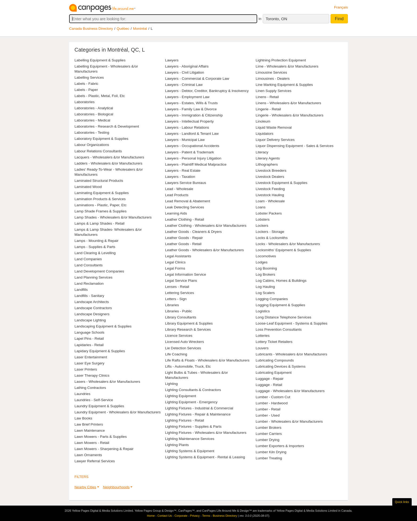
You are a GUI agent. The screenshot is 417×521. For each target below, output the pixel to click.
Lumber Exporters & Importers (280, 446)
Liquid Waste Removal (274, 127)
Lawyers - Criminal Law (184, 85)
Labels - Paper (86, 90)
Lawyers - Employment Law (187, 97)
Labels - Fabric (86, 84)
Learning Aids (176, 213)
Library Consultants (180, 317)
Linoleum (263, 121)
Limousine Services (271, 72)
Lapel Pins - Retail (89, 339)
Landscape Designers (92, 314)
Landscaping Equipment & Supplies (103, 326)
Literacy (262, 152)
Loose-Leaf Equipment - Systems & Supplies (291, 323)
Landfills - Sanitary (89, 296)
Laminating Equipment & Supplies (101, 193)
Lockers (262, 226)
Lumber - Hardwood (271, 403)
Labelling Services (89, 77)
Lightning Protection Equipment (281, 60)
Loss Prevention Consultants (279, 329)
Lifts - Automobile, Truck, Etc (188, 366)
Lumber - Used (268, 415)
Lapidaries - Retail (89, 345)
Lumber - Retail (268, 409)
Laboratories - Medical (92, 120)
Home (151, 515)
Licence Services (179, 336)
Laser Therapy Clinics (91, 375)
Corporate (180, 515)
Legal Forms (175, 268)
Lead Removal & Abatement (187, 201)
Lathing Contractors (90, 388)
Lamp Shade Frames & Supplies (100, 211)
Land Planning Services (93, 277)
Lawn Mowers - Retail (91, 443)
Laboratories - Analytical (93, 108)
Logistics (263, 311)
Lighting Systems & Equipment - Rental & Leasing (205, 457)
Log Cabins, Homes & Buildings (281, 281)
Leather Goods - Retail (183, 244)
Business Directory (225, 515)
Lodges (262, 262)
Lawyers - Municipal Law (185, 140)
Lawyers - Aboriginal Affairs (187, 66)
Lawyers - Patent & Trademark (189, 152)
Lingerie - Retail (268, 109)
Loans (260, 207)
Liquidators (264, 134)
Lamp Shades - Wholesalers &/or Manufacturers (113, 217)
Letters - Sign (176, 299)
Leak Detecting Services (184, 207)
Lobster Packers (269, 213)
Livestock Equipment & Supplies (281, 183)
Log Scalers (265, 293)
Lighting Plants (177, 445)
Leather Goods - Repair (184, 238)
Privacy (195, 515)
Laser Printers (85, 369)
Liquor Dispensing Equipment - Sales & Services (294, 146)
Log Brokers (265, 274)
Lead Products (177, 195)
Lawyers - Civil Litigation (184, 72)
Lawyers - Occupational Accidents (192, 146)
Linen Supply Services (273, 91)
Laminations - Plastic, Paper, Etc (100, 205)
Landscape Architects (91, 302)
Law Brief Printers (88, 424)
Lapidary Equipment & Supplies (99, 351)
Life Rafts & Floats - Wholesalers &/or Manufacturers (207, 360)
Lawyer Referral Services (94, 461)
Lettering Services (179, 293)
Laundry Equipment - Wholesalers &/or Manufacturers (117, 412)
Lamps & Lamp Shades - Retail (99, 223)
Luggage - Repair (269, 379)
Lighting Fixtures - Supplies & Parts (193, 426)
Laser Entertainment (90, 357)
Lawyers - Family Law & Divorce (191, 109)
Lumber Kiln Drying (271, 452)
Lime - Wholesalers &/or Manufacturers (287, 66)
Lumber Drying (267, 440)
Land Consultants (88, 265)
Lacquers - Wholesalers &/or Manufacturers (109, 157)
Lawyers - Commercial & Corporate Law (197, 79)
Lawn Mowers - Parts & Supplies (100, 437)
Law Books (83, 418)
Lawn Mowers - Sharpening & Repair (104, 449)
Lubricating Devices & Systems (280, 366)
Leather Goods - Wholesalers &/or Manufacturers (204, 250)
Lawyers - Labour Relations (187, 127)
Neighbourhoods (116, 487)
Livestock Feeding (270, 189)
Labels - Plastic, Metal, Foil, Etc (99, 96)
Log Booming (266, 268)
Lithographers (267, 164)
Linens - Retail (267, 97)
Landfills (81, 290)
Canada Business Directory (91, 29)
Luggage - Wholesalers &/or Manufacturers (290, 391)
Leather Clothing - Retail (184, 219)
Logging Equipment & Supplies (280, 305)
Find (339, 18)
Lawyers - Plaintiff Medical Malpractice (196, 164)
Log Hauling (265, 287)
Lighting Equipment (180, 396)
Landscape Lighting (90, 320)
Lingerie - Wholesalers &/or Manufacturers (289, 115)
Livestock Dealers (270, 177)
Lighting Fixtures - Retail (184, 420)
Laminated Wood (88, 187)
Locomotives (266, 256)
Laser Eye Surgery (89, 363)
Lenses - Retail (177, 287)
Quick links (402, 501)
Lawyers (172, 60)
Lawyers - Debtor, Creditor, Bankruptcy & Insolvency (207, 91)
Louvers (262, 348)
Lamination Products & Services (100, 199)
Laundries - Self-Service (93, 400)
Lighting (171, 384)
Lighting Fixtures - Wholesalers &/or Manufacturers (206, 433)
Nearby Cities (85, 487)
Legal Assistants (178, 256)
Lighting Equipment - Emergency (191, 402)
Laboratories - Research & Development (106, 126)
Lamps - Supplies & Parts (94, 247)
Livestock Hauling (270, 195)
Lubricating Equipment (273, 373)
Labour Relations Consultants (98, 151)
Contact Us (164, 515)
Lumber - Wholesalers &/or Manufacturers (289, 421)
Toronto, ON (276, 18)
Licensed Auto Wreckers (184, 342)
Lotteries (262, 336)
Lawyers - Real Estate (183, 171)
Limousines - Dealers (273, 79)
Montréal (140, 29)
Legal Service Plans (181, 281)
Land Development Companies (99, 271)
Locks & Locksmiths (271, 238)
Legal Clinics (175, 262)
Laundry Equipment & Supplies (99, 406)
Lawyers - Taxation (180, 177)
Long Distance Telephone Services (283, 317)
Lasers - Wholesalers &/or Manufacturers (107, 382)
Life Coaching (176, 354)
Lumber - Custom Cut (273, 397)
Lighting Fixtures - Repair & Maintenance (198, 414)
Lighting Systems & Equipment (189, 451)
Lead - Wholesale (179, 189)
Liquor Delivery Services (275, 140)
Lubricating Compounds (275, 360)
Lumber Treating (269, 458)
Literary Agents (268, 158)
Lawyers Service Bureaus (185, 183)
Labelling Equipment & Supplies (100, 60)
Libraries (172, 305)
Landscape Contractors (93, 308)
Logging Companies (272, 299)
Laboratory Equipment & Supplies (101, 139)
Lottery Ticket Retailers (274, 342)
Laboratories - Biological (93, 114)
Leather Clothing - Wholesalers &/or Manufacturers (206, 226)
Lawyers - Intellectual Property (189, 121)
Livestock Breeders (271, 171)
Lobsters (262, 219)
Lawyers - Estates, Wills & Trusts (191, 103)
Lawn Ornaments (88, 455)
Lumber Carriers (269, 434)
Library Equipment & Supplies (189, 323)
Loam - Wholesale (270, 201)
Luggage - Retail (269, 385)
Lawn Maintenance (89, 430)
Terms (206, 515)
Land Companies (88, 259)
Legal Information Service (185, 274)
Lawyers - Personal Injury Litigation (193, 158)
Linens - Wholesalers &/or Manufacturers (288, 103)
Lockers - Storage (270, 232)
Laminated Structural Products (98, 181)
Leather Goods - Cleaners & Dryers (193, 232)
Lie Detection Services (183, 348)
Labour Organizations (91, 145)
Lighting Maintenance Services (189, 439)
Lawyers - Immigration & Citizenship (194, 115)
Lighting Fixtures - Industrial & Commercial (199, 408)
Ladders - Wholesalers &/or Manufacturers (108, 163)
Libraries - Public (178, 311)
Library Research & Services (188, 329)
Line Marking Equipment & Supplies (284, 85)
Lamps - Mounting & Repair (96, 241)
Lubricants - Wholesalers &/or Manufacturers (291, 354)
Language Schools (89, 332)
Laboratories (84, 102)
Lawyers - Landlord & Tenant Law (192, 134)
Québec (123, 29)
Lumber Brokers (268, 428)
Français (341, 7)
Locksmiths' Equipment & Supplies (283, 250)
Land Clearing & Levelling (95, 253)
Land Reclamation (89, 283)
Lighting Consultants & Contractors (193, 390)
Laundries (82, 394)
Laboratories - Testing (91, 133)
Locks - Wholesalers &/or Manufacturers (288, 244)
